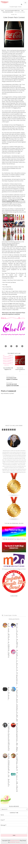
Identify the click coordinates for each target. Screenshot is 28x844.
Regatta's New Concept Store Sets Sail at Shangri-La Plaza (17, 635)
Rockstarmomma (14, 840)
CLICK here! (22, 301)
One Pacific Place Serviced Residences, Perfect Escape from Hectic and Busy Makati (17, 704)
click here (22, 305)
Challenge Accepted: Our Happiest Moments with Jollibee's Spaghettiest (17, 737)
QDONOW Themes (15, 842)
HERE (3, 306)
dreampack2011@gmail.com (9, 245)
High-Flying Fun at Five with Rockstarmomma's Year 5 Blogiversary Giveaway (17, 667)
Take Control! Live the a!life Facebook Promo (17, 782)
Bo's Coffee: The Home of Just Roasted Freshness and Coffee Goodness (9, 737)
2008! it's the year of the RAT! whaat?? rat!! (17, 762)
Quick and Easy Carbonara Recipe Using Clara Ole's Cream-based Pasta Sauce (9, 770)
